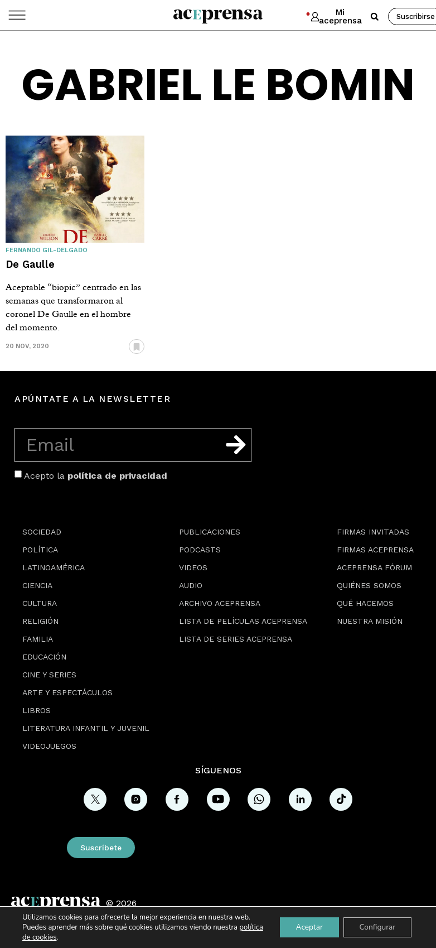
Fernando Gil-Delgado (47, 250)
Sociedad (41, 531)
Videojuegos (49, 746)
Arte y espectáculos (67, 692)
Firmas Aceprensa (375, 549)
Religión (40, 621)
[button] (374, 17)
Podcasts (200, 549)
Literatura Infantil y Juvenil (85, 728)
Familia (37, 638)
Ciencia (37, 585)
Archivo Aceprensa (219, 603)
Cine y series (49, 674)
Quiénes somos (369, 585)
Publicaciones (209, 531)
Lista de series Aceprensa (235, 638)
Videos (193, 567)
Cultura (39, 603)
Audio (190, 585)
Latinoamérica (53, 567)
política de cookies (51, 937)
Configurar (376, 927)
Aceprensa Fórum (374, 567)
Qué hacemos (365, 603)
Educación (44, 656)
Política (40, 549)
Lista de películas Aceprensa (243, 621)
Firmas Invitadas (373, 531)
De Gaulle (30, 264)
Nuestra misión (370, 621)
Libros (36, 710)
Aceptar (306, 927)
